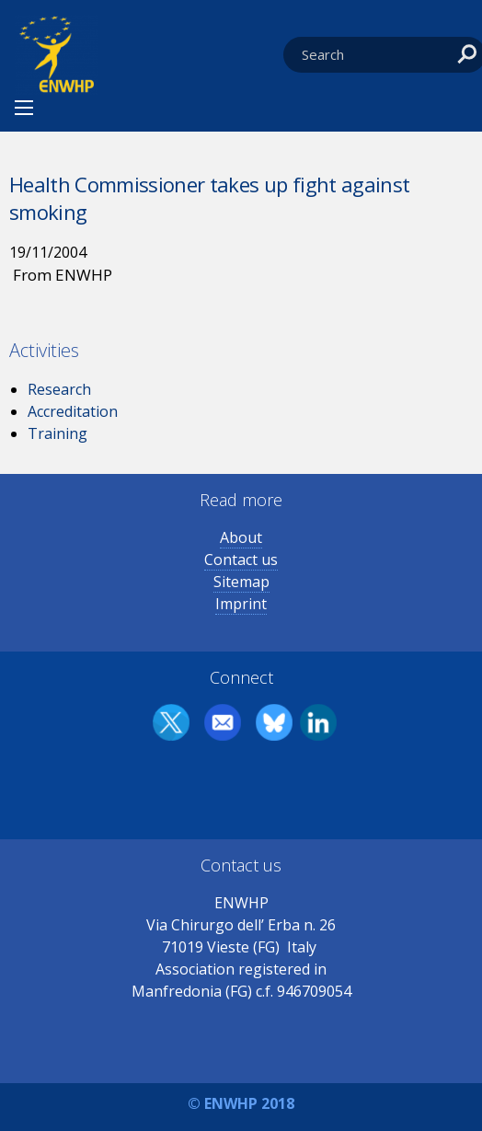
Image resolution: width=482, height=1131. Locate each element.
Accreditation (73, 411)
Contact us (241, 559)
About (241, 537)
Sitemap (241, 581)
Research (59, 389)
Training (57, 433)
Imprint (241, 604)
